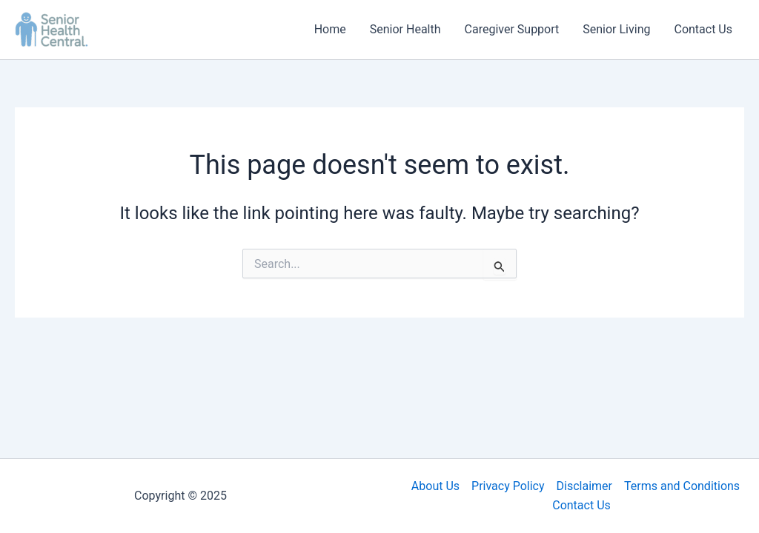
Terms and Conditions (682, 486)
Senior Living (616, 29)
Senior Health (405, 29)
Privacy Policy (508, 486)
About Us (435, 486)
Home (330, 29)
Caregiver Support (512, 29)
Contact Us (703, 29)
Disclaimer (584, 486)
